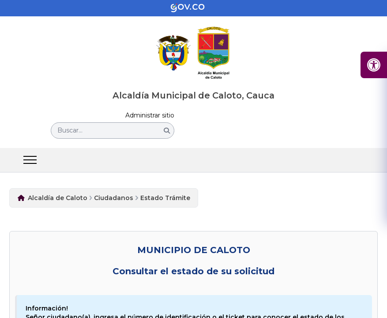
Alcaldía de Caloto (57, 198)
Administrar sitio (149, 115)
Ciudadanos (113, 198)
